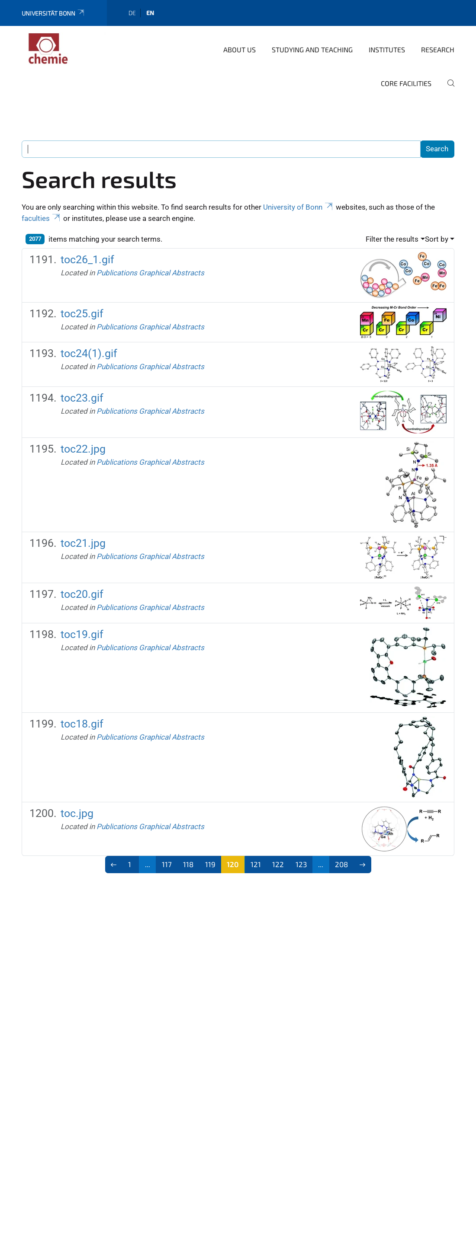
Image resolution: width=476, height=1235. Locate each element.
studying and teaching (312, 49)
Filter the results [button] (392, 239)
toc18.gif (82, 724)
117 (167, 864)
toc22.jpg (83, 449)
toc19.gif (82, 634)
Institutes (387, 49)
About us (239, 49)
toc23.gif (82, 398)
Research (437, 49)
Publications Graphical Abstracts (150, 272)
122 (278, 864)
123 (301, 864)
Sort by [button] (436, 239)
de (132, 12)
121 (256, 864)
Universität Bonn (53, 13)
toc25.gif (82, 313)
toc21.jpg (83, 543)
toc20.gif (82, 594)
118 (188, 864)
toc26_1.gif (87, 259)
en (150, 12)
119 (210, 864)
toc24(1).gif (89, 353)
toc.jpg (77, 813)
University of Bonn (298, 207)
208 (341, 864)
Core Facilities (406, 83)
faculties (41, 218)
